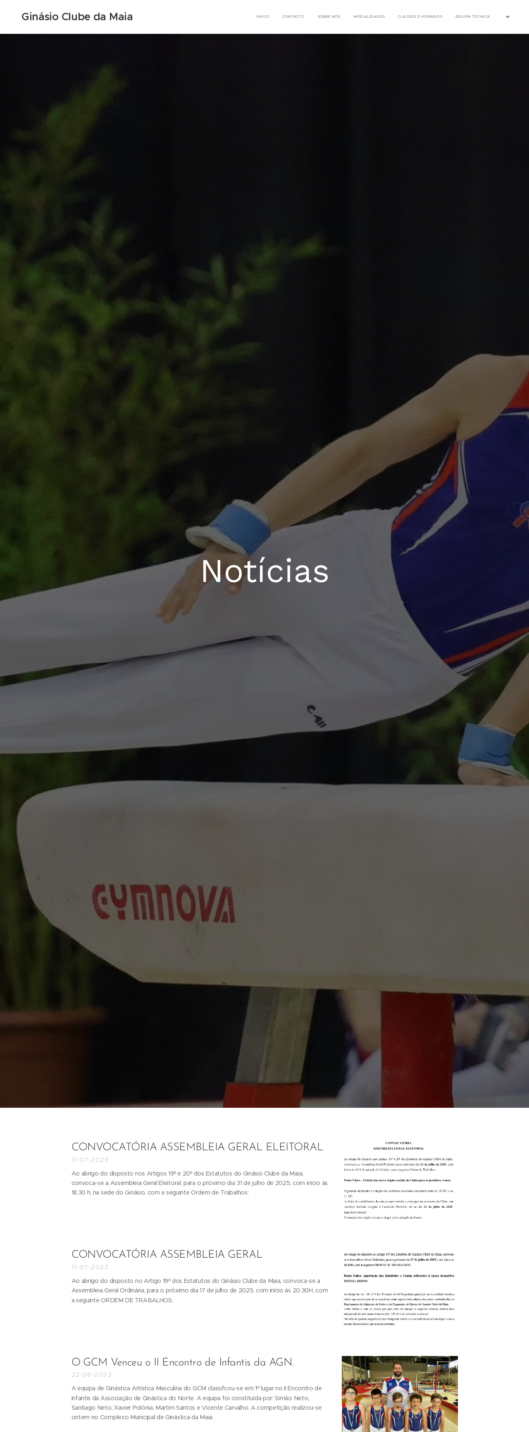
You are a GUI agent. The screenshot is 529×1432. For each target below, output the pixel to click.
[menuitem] (356, 17)
